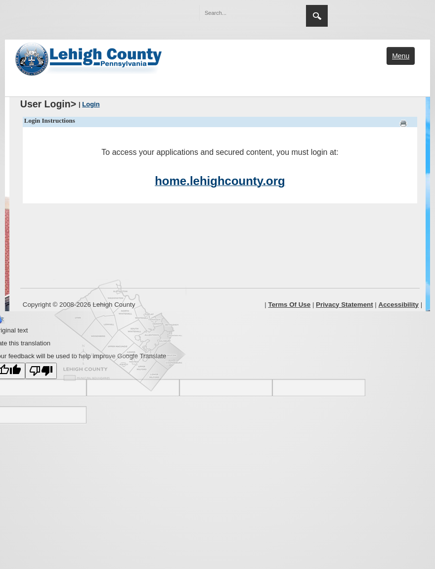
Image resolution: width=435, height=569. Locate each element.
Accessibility (399, 304)
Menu (400, 56)
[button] (277, 12)
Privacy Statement (344, 304)
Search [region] (317, 16)
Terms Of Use (289, 304)
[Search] (242, 13)
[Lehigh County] (89, 57)
